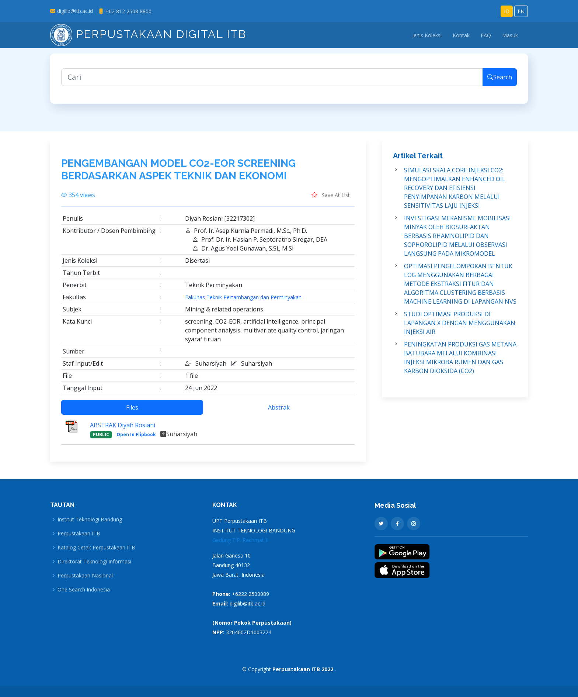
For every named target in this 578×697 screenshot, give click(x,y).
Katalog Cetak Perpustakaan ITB (96, 547)
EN (521, 11)
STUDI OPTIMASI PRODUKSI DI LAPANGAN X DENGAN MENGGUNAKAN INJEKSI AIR (459, 326)
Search (499, 81)
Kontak (461, 35)
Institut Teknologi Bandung (90, 519)
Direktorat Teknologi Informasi (94, 561)
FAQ (486, 35)
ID (506, 11)
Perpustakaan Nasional (85, 575)
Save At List (330, 198)
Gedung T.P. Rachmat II (240, 540)
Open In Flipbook (136, 438)
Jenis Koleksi (427, 35)
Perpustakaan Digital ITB (148, 34)
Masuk (510, 35)
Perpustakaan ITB (79, 533)
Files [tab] (132, 411)
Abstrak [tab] (279, 411)
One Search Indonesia (84, 589)
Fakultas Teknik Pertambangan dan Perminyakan (243, 301)
